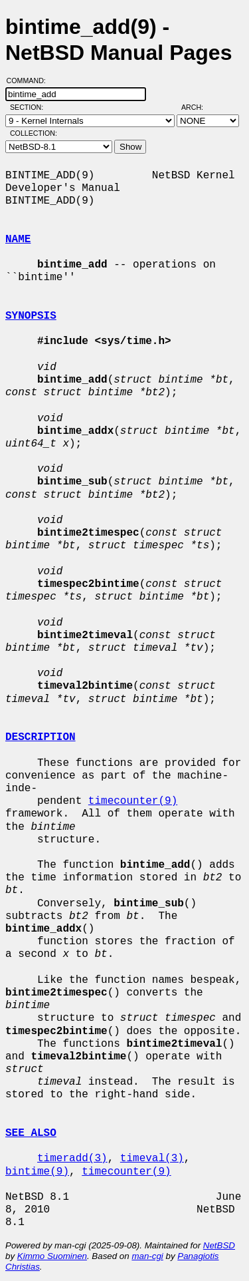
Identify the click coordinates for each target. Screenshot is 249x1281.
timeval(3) (152, 1158)
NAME (18, 239)
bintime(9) (37, 1172)
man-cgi (147, 1256)
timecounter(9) (132, 801)
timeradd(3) (72, 1158)
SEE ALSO (30, 1133)
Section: (29, 107)
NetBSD (219, 1245)
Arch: (198, 107)
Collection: (33, 133)
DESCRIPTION (40, 737)
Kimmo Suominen (52, 1256)
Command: (30, 81)
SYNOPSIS (30, 316)
